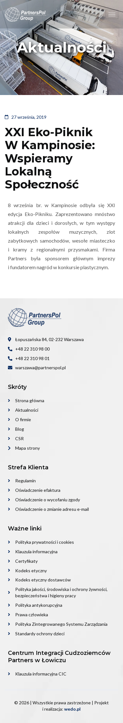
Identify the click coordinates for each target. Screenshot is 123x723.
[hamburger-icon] (112, 14)
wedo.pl (72, 709)
